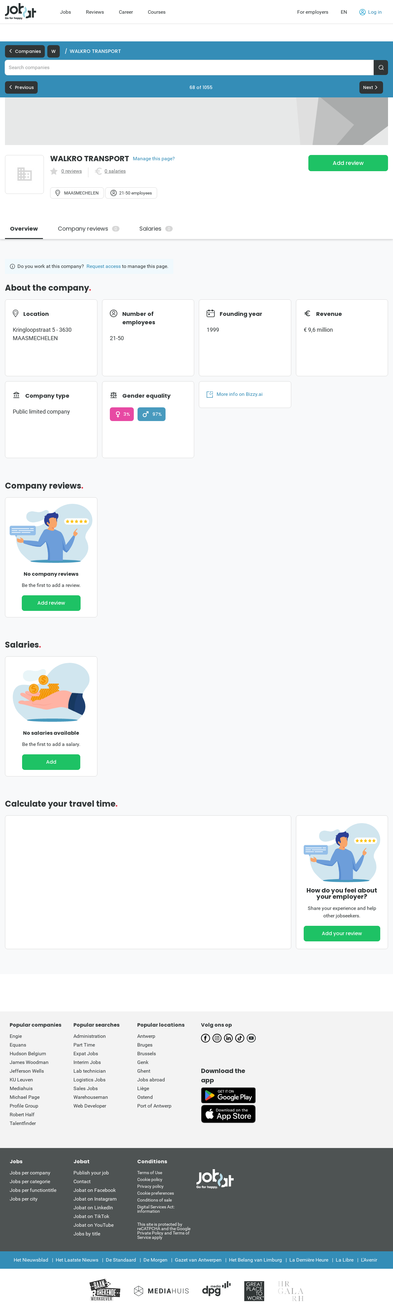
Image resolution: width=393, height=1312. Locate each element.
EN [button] (344, 12)
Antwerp (146, 1036)
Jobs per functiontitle (33, 1190)
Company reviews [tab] (88, 228)
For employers (312, 12)
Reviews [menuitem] (95, 12)
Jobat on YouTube (93, 1225)
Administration (89, 1036)
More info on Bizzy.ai (235, 394)
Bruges (144, 1045)
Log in (370, 12)
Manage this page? (154, 158)
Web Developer (89, 1106)
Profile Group (24, 1106)
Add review (348, 163)
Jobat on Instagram (95, 1199)
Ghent (143, 1071)
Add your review (342, 933)
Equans (18, 1045)
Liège (143, 1088)
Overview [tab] (24, 228)
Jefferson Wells (27, 1071)
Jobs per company (30, 1173)
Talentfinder (23, 1123)
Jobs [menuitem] (65, 12)
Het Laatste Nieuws (77, 1260)
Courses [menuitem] (157, 12)
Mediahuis (21, 1088)
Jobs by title (86, 1234)
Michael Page (25, 1097)
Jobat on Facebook (94, 1190)
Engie (16, 1036)
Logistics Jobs (89, 1080)
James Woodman (29, 1062)
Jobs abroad (151, 1080)
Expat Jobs (85, 1054)
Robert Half (22, 1115)
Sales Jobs (85, 1088)
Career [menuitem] (126, 12)
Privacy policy (150, 1186)
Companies (25, 51)
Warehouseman (90, 1097)
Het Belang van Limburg (255, 1260)
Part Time (84, 1045)
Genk (142, 1062)
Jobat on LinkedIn (93, 1208)
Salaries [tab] (156, 228)
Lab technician (89, 1071)
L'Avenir (369, 1260)
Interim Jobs (87, 1062)
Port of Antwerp (154, 1106)
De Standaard (121, 1260)
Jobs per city (24, 1199)
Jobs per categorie (30, 1181)
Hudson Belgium (28, 1054)
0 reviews (71, 171)
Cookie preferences (155, 1193)
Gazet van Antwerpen (198, 1260)
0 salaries (115, 171)
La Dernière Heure (308, 1260)
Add (51, 762)
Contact (82, 1181)
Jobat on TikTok (91, 1216)
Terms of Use (149, 1172)
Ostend (145, 1097)
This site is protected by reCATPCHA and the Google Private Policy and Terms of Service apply (163, 1230)
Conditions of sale (154, 1199)
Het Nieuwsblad (31, 1260)
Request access (104, 266)
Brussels (146, 1054)
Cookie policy (149, 1179)
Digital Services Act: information (156, 1209)
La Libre (344, 1260)
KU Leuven (21, 1080)
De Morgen (155, 1260)
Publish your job (91, 1173)
